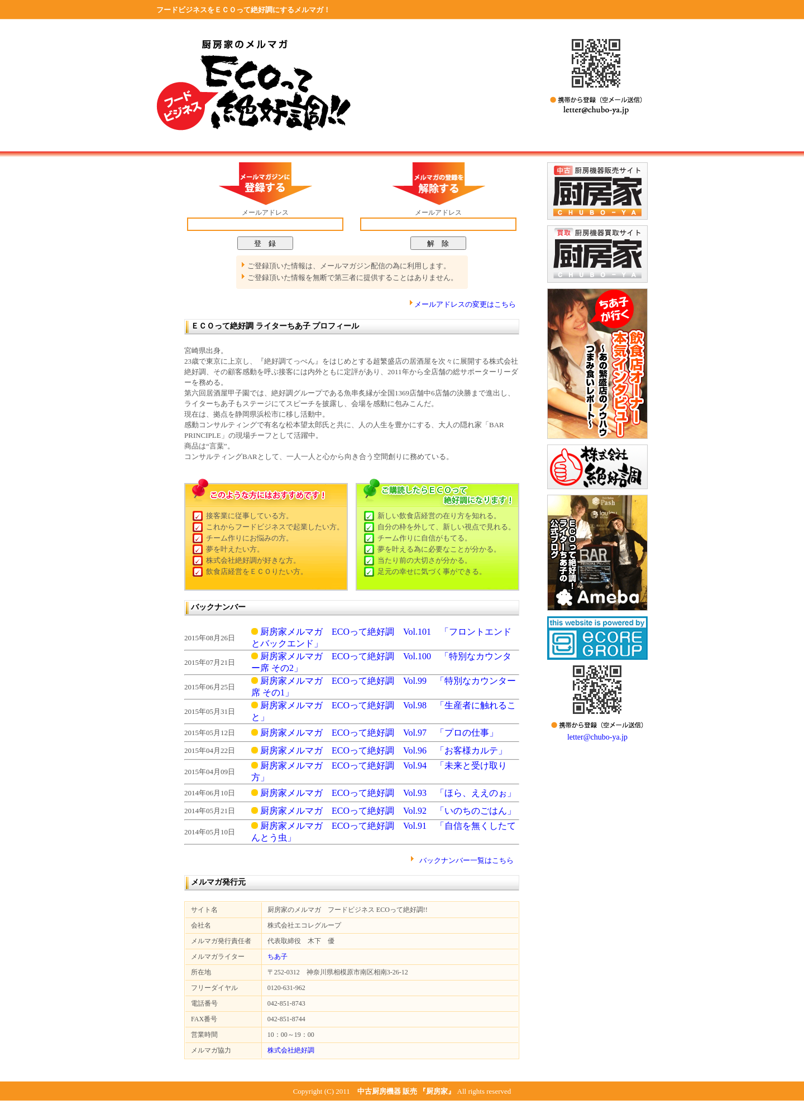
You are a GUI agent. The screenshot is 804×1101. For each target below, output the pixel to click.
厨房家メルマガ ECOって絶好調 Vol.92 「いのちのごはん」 (383, 810)
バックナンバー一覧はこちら (466, 860)
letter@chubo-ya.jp (597, 737)
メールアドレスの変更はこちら (465, 304)
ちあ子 (277, 956)
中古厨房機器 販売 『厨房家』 (406, 1091)
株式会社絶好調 (290, 1050)
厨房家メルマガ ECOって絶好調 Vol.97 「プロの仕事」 (374, 732)
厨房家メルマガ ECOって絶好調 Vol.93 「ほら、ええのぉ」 (383, 793)
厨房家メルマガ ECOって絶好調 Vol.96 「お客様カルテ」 (379, 750)
